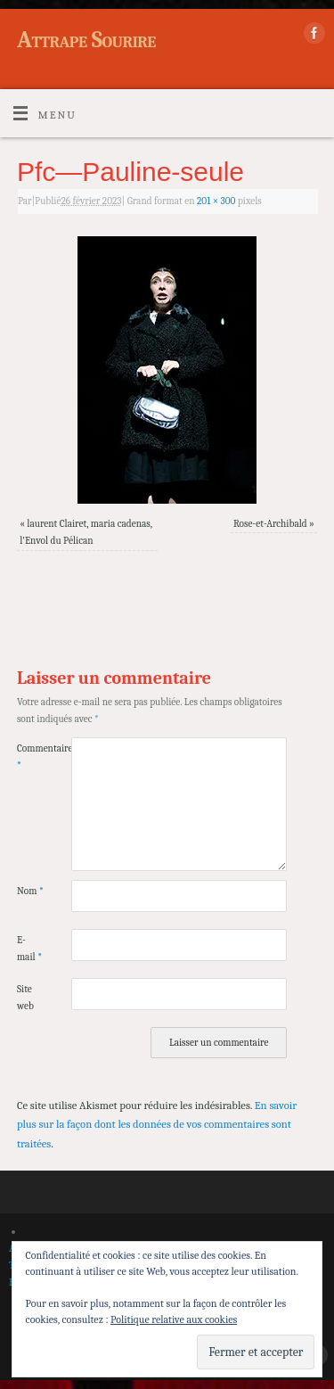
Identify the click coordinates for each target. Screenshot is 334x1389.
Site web (25, 997)
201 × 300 (216, 201)
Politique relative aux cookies (173, 1319)
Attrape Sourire (86, 40)
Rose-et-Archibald (270, 524)
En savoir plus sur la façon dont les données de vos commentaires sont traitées (157, 1124)
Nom (30, 891)
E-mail (29, 948)
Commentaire (30, 757)
